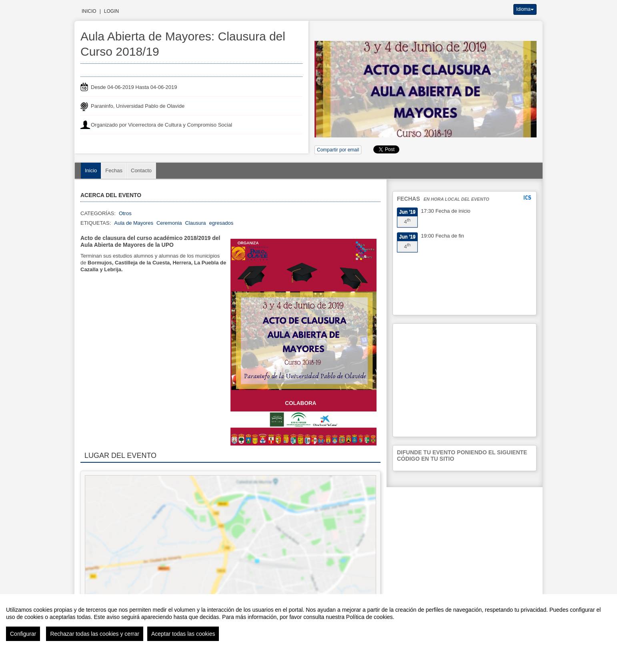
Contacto (141, 170)
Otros (125, 213)
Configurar (23, 634)
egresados (221, 223)
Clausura (195, 223)
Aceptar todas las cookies (183, 634)
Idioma (525, 9)
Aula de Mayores (133, 223)
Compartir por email (338, 150)
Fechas (113, 170)
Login (111, 11)
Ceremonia (169, 223)
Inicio (89, 11)
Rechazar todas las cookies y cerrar (94, 634)
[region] (308, 620)
